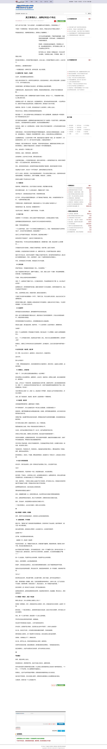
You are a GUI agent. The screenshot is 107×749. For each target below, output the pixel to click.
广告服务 (47, 746)
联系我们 (51, 746)
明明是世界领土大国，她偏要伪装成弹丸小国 (79, 71)
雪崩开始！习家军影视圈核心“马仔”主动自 (78, 87)
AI (77, 133)
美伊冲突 (79, 127)
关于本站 (43, 746)
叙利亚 (86, 131)
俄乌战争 (71, 125)
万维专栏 (71, 131)
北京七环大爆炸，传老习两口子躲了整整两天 (79, 31)
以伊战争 (79, 129)
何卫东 (78, 131)
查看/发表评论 (40, 20)
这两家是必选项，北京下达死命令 (76, 89)
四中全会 (79, 125)
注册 (90, 1)
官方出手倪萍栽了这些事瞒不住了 (76, 85)
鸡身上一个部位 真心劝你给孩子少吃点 (78, 83)
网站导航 (60, 746)
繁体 (72, 1)
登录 (88, 1)
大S (86, 127)
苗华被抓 (87, 133)
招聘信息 (55, 746)
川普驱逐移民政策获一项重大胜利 (76, 35)
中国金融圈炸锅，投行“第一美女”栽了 (77, 79)
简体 (70, 1)
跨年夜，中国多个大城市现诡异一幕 (77, 29)
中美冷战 (71, 129)
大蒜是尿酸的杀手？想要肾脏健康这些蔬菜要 (79, 33)
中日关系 (71, 127)
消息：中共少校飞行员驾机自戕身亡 (77, 77)
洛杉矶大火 (87, 129)
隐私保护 (64, 746)
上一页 (59, 730)
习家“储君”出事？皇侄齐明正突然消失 (77, 27)
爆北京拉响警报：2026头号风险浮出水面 (78, 73)
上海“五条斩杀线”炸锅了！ (75, 81)
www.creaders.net (18, 20)
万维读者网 (18, 13)
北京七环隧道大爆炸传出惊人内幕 (76, 75)
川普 (70, 133)
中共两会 (87, 125)
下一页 (63, 730)
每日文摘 (23, 13)
